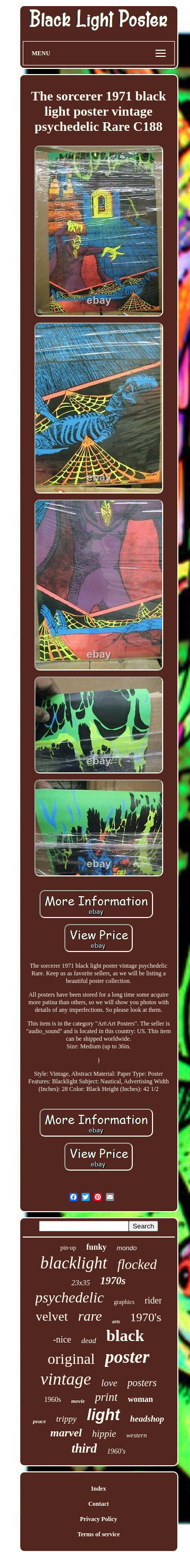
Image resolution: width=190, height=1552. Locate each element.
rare (90, 1316)
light (103, 1415)
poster (127, 1357)
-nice (62, 1339)
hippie (104, 1433)
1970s (113, 1281)
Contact (98, 1503)
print (106, 1397)
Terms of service (99, 1534)
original (71, 1358)
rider (153, 1300)
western (136, 1435)
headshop (147, 1419)
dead (89, 1340)
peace (39, 1421)
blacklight (74, 1263)
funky (96, 1247)
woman (140, 1399)
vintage (66, 1378)
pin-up (68, 1247)
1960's (116, 1451)
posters (142, 1382)
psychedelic (69, 1297)
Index (98, 1488)
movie (78, 1401)
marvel (66, 1432)
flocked (137, 1264)
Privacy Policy (99, 1519)
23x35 (80, 1283)
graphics (124, 1302)
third (84, 1448)
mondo (127, 1248)
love (109, 1383)
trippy (66, 1419)
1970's (146, 1317)
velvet (52, 1316)
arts (116, 1321)
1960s (52, 1399)
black (125, 1335)
